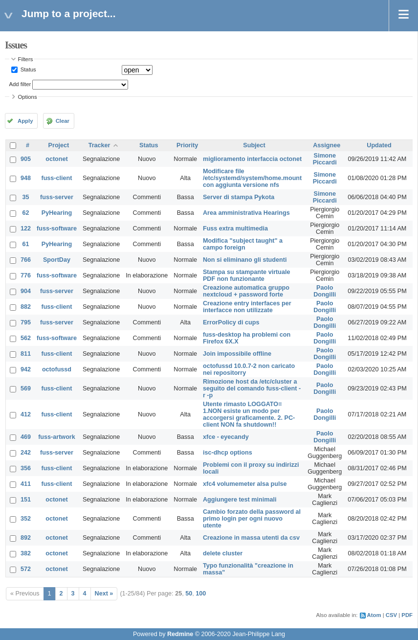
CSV (391, 615)
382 (26, 553)
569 (26, 388)
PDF (407, 615)
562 (26, 338)
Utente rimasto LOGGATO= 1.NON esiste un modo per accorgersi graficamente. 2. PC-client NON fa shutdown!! (249, 414)
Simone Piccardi (325, 159)
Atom (374, 615)
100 (201, 593)
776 (26, 275)
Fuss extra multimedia (235, 228)
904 (26, 291)
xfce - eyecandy (226, 437)
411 (26, 483)
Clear (62, 121)
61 (25, 244)
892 (26, 537)
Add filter (20, 84)
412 (26, 414)
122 (26, 228)
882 (26, 306)
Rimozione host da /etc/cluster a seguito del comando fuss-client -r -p (252, 388)
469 (26, 437)
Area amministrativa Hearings (246, 212)
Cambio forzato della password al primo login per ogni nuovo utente (252, 518)
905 (26, 159)
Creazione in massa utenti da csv (251, 537)
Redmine (180, 634)
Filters (25, 59)
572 (26, 569)
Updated (379, 145)
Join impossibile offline (237, 353)
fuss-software (57, 228)
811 (26, 353)
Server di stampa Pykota (238, 197)
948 (26, 178)
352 (26, 518)
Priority (187, 145)
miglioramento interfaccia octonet (252, 159)
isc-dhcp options (227, 452)
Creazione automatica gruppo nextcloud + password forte (246, 291)
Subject (254, 145)
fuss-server (56, 197)
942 (26, 369)
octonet (56, 159)
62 (25, 212)
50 (188, 593)
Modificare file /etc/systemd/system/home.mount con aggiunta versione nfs (252, 178)
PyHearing (57, 212)
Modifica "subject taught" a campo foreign (243, 244)
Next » (104, 593)
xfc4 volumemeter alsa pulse (245, 483)
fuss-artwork (56, 437)
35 (25, 197)
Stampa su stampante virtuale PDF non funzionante (246, 275)
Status (27, 69)
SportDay (56, 259)
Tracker (99, 145)
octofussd (56, 369)
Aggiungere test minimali (239, 499)
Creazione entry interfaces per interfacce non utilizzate (247, 307)
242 (26, 452)
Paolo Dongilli (324, 291)
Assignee (326, 145)
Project (58, 145)
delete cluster (222, 553)
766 (26, 259)
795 (26, 322)
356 (26, 468)
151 (26, 499)
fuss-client (56, 178)
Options (27, 97)
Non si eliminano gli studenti (244, 259)
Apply (25, 121)
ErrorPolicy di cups (231, 322)
